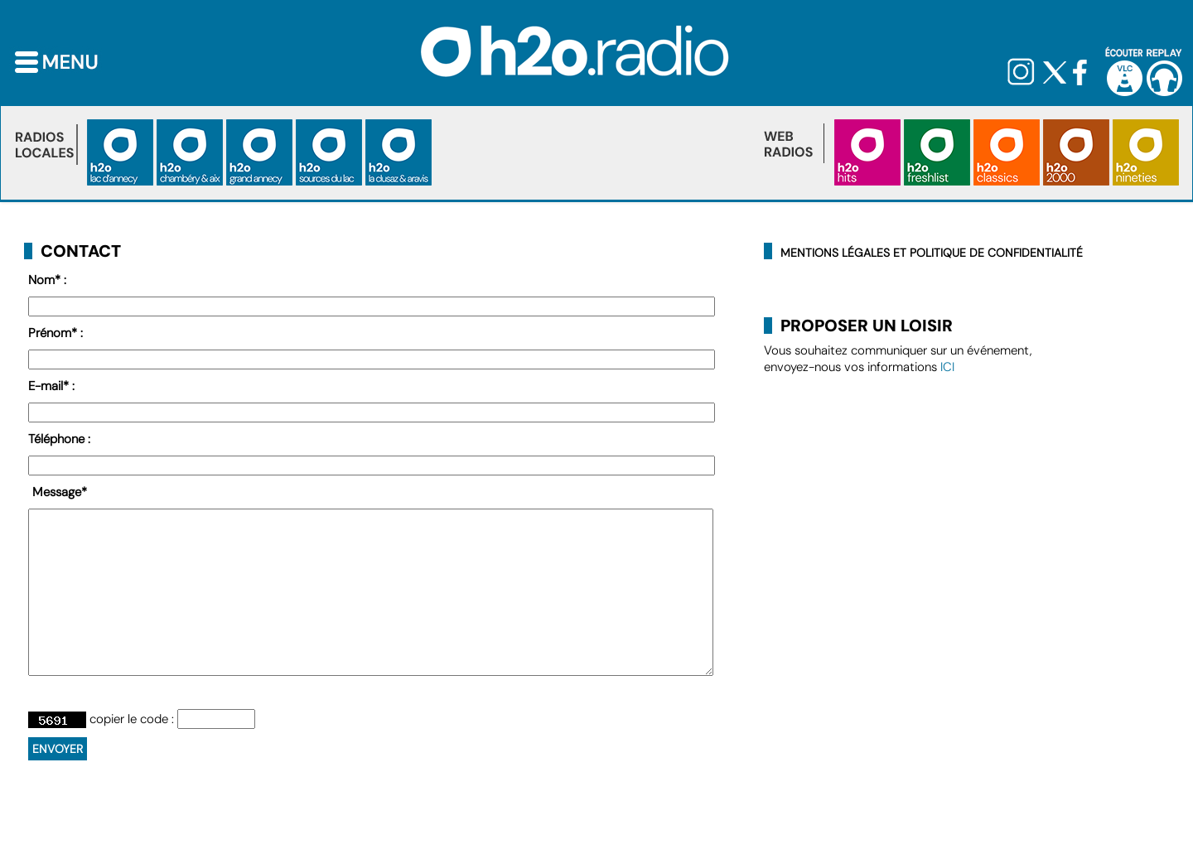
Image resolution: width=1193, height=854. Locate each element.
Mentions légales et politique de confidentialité (931, 252)
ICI (947, 367)
